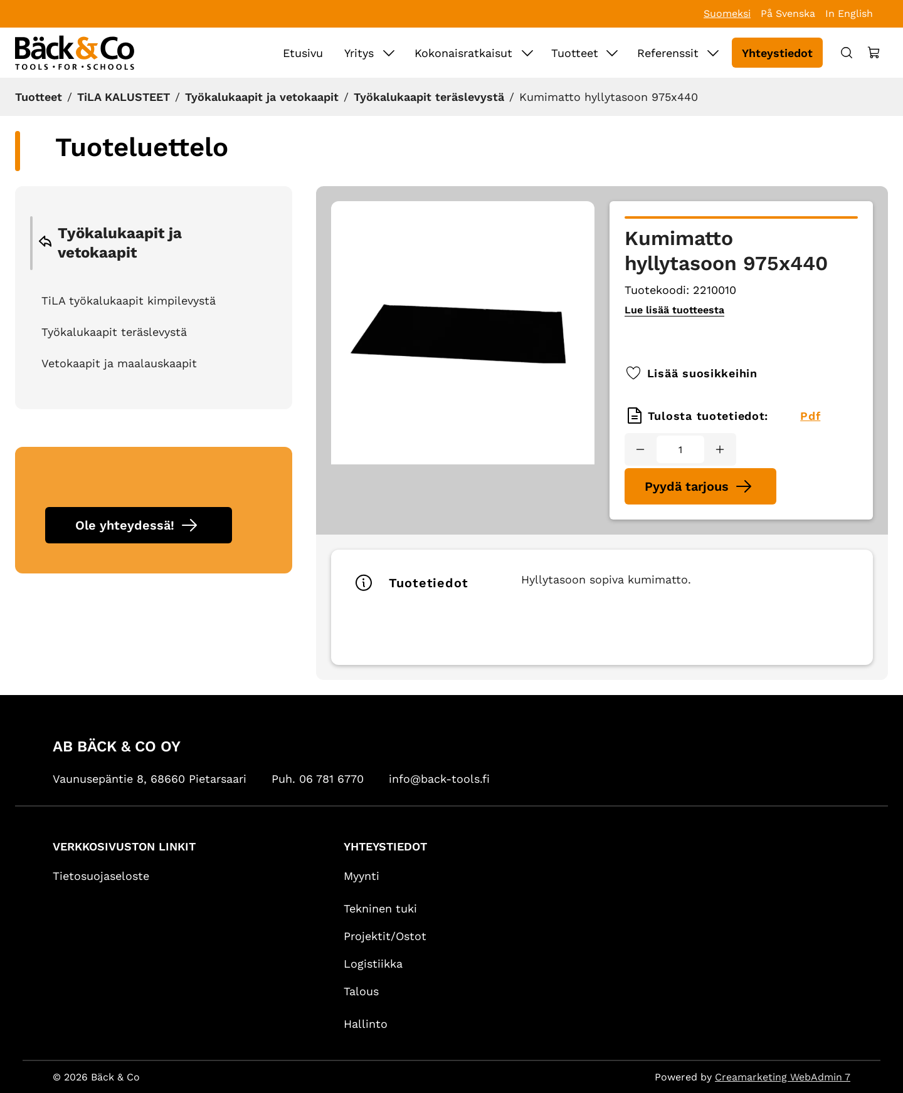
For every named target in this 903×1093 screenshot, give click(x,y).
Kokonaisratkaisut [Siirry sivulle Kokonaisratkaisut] (463, 53)
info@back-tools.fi (439, 778)
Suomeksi (727, 13)
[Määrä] (680, 449)
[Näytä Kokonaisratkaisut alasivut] (527, 53)
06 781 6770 (331, 778)
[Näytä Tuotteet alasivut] (612, 53)
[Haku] (846, 53)
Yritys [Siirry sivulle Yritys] (359, 53)
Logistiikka (373, 963)
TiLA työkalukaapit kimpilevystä (128, 300)
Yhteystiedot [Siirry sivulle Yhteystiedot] (777, 53)
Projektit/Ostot (385, 936)
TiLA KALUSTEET (123, 96)
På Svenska (788, 13)
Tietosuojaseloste (101, 875)
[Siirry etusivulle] (74, 53)
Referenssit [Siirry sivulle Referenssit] (668, 53)
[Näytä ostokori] (874, 53)
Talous (361, 991)
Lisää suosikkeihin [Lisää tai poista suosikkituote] (691, 373)
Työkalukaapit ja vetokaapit (262, 96)
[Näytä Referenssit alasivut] (713, 53)
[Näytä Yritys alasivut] (389, 53)
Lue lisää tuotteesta (674, 310)
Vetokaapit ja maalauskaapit (119, 363)
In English (849, 13)
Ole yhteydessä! (124, 525)
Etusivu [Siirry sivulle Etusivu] (303, 53)
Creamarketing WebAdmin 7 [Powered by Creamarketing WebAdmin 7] (782, 1077)
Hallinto (366, 1023)
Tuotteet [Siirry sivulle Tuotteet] (574, 53)
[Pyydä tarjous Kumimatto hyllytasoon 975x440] (700, 486)
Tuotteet (38, 96)
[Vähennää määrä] (641, 449)
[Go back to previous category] (45, 243)
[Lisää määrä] (720, 449)
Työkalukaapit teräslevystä (429, 96)
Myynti (361, 875)
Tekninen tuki (380, 908)
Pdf (810, 415)
